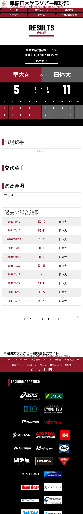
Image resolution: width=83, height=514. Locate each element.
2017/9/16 (14, 300)
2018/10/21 (14, 256)
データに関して (29, 364)
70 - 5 (41, 239)
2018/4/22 (14, 265)
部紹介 (15, 364)
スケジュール (41, 10)
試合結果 (69, 10)
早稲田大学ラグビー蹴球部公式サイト (43, 354)
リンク (43, 364)
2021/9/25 (14, 230)
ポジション (41, 151)
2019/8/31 (14, 248)
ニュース (13, 10)
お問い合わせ (69, 14)
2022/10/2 (14, 221)
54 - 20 (41, 301)
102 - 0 (41, 221)
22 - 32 (41, 265)
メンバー (13, 14)
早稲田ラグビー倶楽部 (60, 364)
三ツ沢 (53, 50)
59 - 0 (41, 283)
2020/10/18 (14, 239)
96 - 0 (41, 230)
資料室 (41, 14)
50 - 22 (41, 292)
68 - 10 (41, 248)
